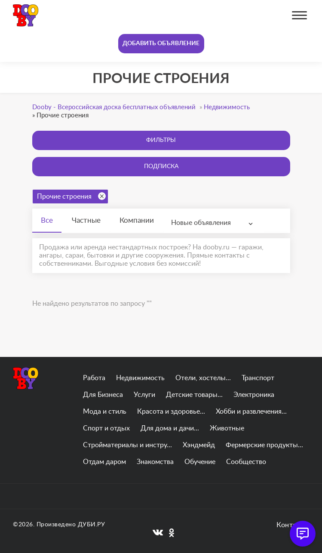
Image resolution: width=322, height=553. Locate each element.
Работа (94, 378)
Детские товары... (194, 394)
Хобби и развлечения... (251, 411)
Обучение (199, 461)
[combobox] (214, 223)
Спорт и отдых (106, 428)
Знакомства (155, 461)
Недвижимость (140, 378)
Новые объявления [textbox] (201, 222)
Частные (86, 220)
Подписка (161, 166)
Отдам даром (104, 461)
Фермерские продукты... (264, 445)
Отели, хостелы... (203, 378)
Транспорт (258, 378)
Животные (227, 428)
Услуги (144, 394)
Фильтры (161, 140)
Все (47, 220)
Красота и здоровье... (171, 411)
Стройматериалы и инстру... (127, 445)
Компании (137, 220)
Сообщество (246, 461)
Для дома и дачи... (170, 428)
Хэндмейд (199, 445)
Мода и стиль (104, 411)
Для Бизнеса (103, 394)
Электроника (253, 394)
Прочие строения (71, 196)
